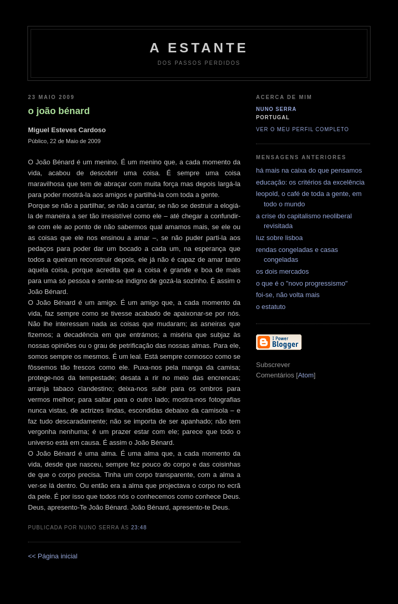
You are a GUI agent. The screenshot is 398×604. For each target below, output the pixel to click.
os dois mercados (282, 271)
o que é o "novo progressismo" (302, 283)
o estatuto (271, 307)
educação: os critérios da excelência (310, 182)
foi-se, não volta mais (288, 295)
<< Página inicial (52, 556)
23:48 (139, 527)
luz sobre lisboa (279, 238)
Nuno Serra (276, 109)
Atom (306, 375)
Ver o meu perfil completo (302, 129)
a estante (198, 47)
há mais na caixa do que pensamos (309, 170)
